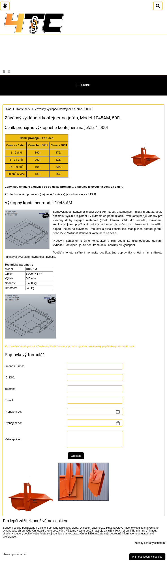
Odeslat (76, 455)
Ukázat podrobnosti (14, 554)
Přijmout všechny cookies (147, 556)
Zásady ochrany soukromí (150, 542)
